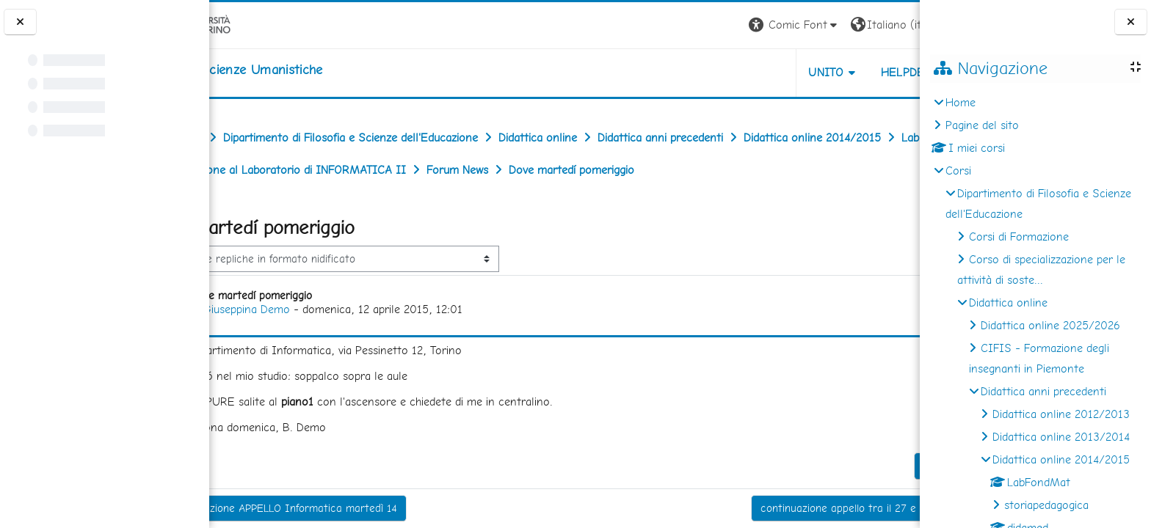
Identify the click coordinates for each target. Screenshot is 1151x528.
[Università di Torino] (255, 24)
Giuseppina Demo (316, 341)
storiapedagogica (1046, 505)
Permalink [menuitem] (868, 498)
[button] (715, 25)
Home (960, 102)
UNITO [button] (748, 72)
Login (894, 25)
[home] (302, 70)
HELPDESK (831, 72)
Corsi (958, 170)
